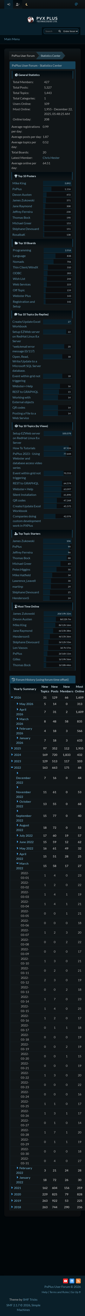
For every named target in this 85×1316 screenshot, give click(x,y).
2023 (17, 761)
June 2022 (26, 842)
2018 (17, 1207)
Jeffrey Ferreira (22, 211)
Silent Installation (24, 494)
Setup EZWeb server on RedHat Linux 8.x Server (26, 336)
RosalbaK (18, 234)
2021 (17, 1188)
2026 (17, 697)
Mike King (19, 183)
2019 (17, 1200)
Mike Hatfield (21, 575)
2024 (17, 754)
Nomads (18, 261)
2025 (17, 748)
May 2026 (26, 704)
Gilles (16, 659)
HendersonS (20, 598)
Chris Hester (51, 157)
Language (19, 256)
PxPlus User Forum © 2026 (62, 1286)
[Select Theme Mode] (26, 4)
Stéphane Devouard (25, 229)
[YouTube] (65, 1281)
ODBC (17, 273)
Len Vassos (20, 647)
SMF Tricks (30, 1299)
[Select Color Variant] (76, 4)
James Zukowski (23, 200)
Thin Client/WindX (25, 267)
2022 (17, 767)
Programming (22, 250)
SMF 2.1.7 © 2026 (18, 1305)
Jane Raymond (22, 206)
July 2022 (26, 835)
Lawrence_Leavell (24, 580)
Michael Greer (21, 223)
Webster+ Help (22, 386)
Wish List (19, 278)
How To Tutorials (24, 448)
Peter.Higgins (21, 569)
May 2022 (26, 848)
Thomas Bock (21, 217)
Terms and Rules (59, 1292)
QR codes (18, 407)
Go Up (76, 1292)
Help (45, 1292)
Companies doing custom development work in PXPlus (27, 520)
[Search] (60, 31)
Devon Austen (22, 194)
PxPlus (17, 189)
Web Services (22, 284)
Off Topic (19, 290)
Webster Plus (22, 296)
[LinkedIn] (71, 1281)
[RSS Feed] (78, 1281)
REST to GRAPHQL (25, 391)
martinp (17, 586)
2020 (17, 1194)
